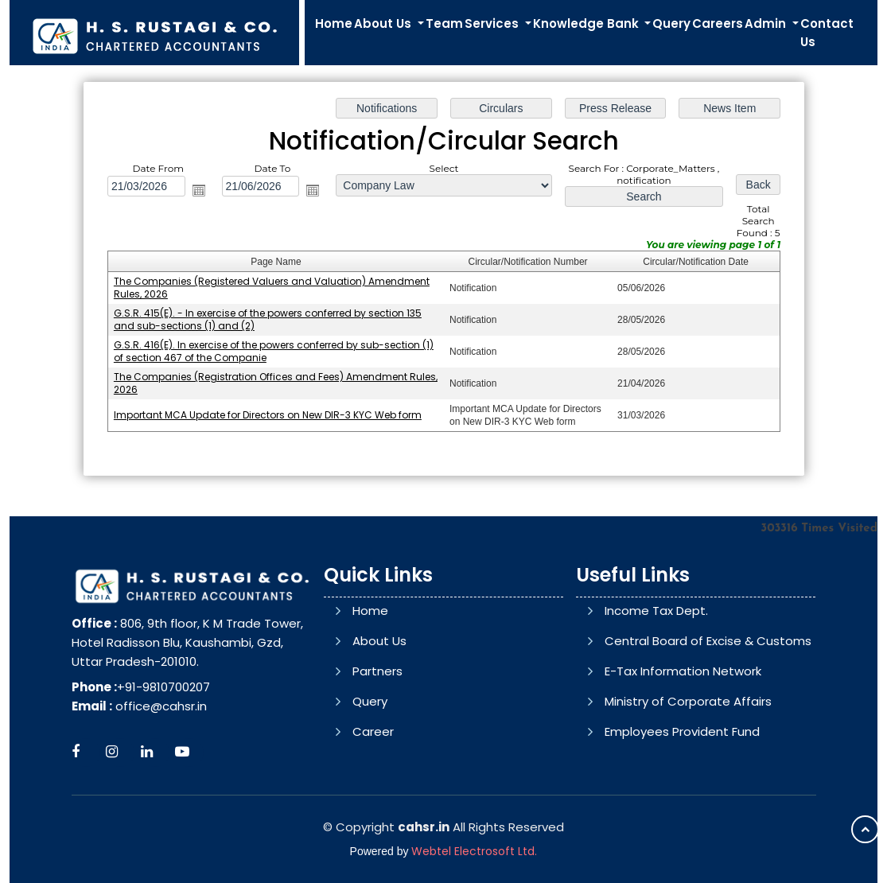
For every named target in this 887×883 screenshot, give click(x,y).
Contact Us (827, 32)
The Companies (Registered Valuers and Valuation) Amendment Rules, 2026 (271, 287)
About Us (379, 675)
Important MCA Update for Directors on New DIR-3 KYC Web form (267, 415)
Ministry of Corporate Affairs (688, 766)
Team (444, 23)
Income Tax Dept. (656, 676)
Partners (377, 705)
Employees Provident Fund (682, 797)
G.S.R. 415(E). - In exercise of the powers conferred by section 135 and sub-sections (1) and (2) (267, 319)
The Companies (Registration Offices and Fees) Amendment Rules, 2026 (275, 383)
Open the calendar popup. (198, 190)
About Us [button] (384, 23)
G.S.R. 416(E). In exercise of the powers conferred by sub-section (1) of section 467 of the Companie (273, 351)
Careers (717, 23)
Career (373, 766)
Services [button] (493, 23)
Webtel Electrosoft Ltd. (474, 851)
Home (333, 23)
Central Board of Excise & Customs (708, 706)
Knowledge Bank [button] (587, 23)
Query (671, 23)
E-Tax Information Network (683, 736)
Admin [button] (767, 23)
